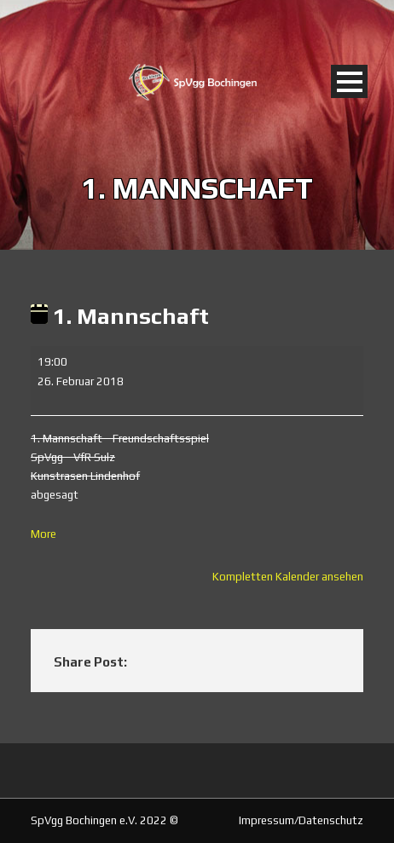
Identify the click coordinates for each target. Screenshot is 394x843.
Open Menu (349, 81)
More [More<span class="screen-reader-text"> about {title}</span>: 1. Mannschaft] (43, 534)
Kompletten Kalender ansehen (287, 576)
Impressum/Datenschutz (301, 820)
